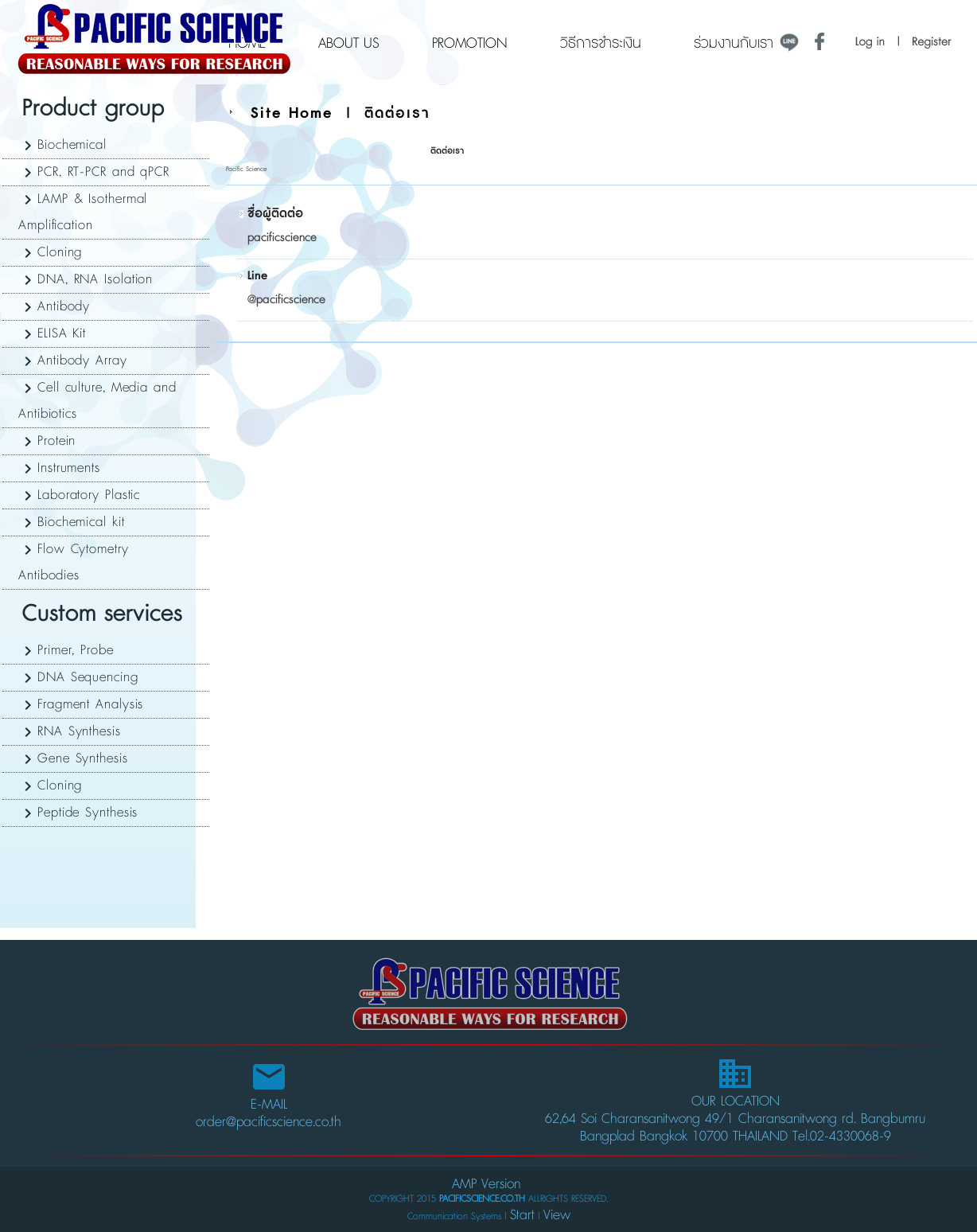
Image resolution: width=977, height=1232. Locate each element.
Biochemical (72, 144)
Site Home (292, 113)
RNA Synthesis (79, 731)
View (556, 1215)
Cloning (59, 252)
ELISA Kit (61, 333)
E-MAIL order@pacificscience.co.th (268, 1099)
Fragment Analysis (90, 704)
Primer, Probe (75, 650)
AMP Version (486, 1184)
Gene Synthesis (82, 758)
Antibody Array (82, 360)
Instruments (68, 468)
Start (522, 1215)
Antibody (63, 306)
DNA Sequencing (87, 677)
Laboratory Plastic (88, 495)
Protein (56, 440)
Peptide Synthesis (87, 812)
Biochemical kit (81, 522)
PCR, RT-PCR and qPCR (103, 171)
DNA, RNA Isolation (95, 279)
